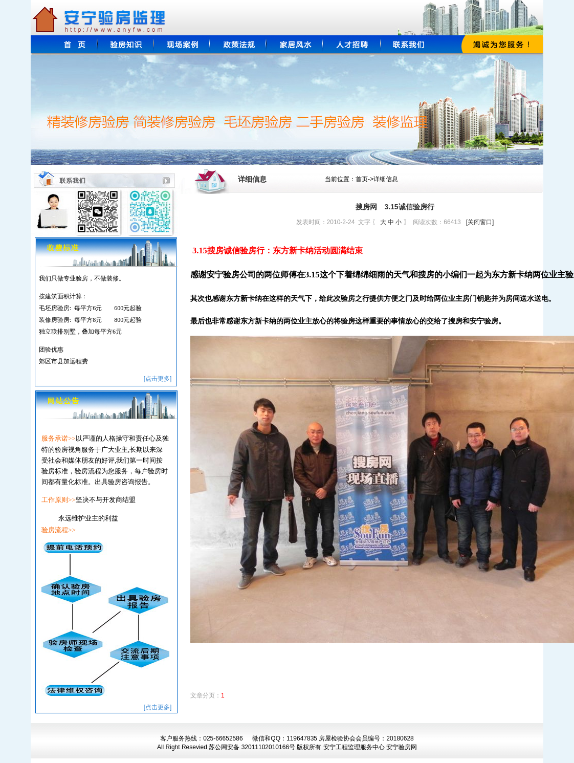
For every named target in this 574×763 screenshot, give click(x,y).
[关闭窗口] (480, 222)
